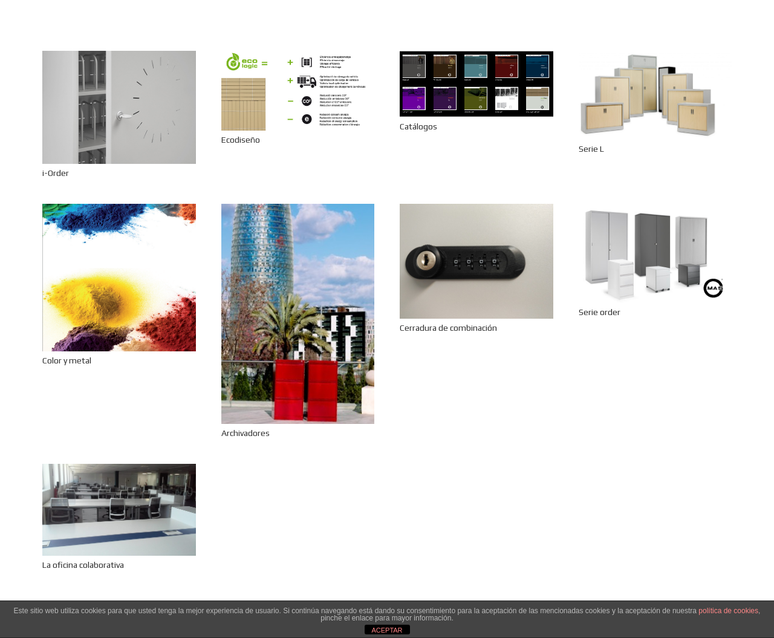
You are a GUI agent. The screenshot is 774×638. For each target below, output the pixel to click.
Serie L (591, 149)
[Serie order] (655, 253)
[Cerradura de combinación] (476, 261)
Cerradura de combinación (448, 328)
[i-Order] (119, 107)
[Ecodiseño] (298, 91)
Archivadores (245, 433)
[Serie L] (655, 95)
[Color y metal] (119, 277)
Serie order (599, 312)
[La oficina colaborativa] (119, 510)
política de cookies (728, 611)
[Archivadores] (298, 314)
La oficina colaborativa (83, 565)
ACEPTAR (386, 630)
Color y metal (66, 360)
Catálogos (418, 126)
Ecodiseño (240, 140)
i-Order (55, 173)
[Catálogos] (476, 84)
